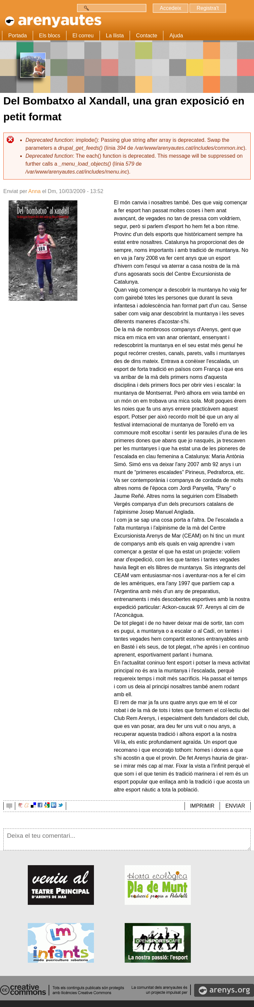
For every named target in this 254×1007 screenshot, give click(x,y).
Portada (17, 35)
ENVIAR (235, 806)
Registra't (207, 8)
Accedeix (170, 8)
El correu (83, 35)
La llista (115, 35)
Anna (34, 191)
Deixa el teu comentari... (127, 839)
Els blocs (49, 35)
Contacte (146, 35)
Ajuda (176, 35)
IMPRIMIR (202, 806)
